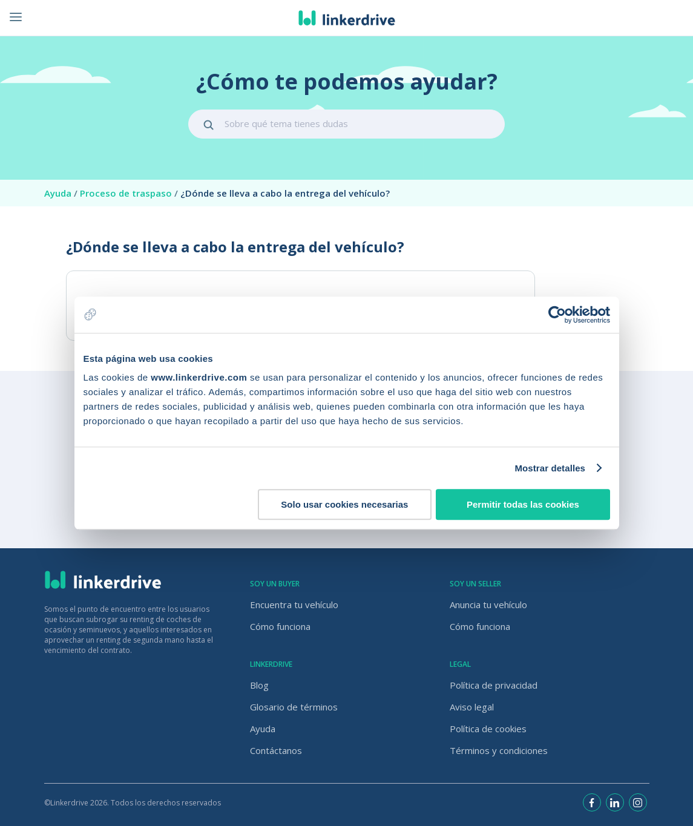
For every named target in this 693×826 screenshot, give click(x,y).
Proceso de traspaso (130, 193)
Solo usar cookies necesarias (344, 504)
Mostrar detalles (549, 468)
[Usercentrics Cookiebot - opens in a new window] (557, 315)
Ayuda (62, 193)
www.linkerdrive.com (199, 377)
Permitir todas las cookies (523, 504)
